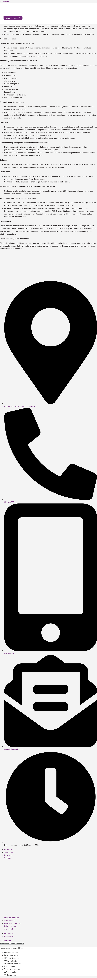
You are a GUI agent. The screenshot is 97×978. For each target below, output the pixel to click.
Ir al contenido (5, 1)
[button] (12, 943)
